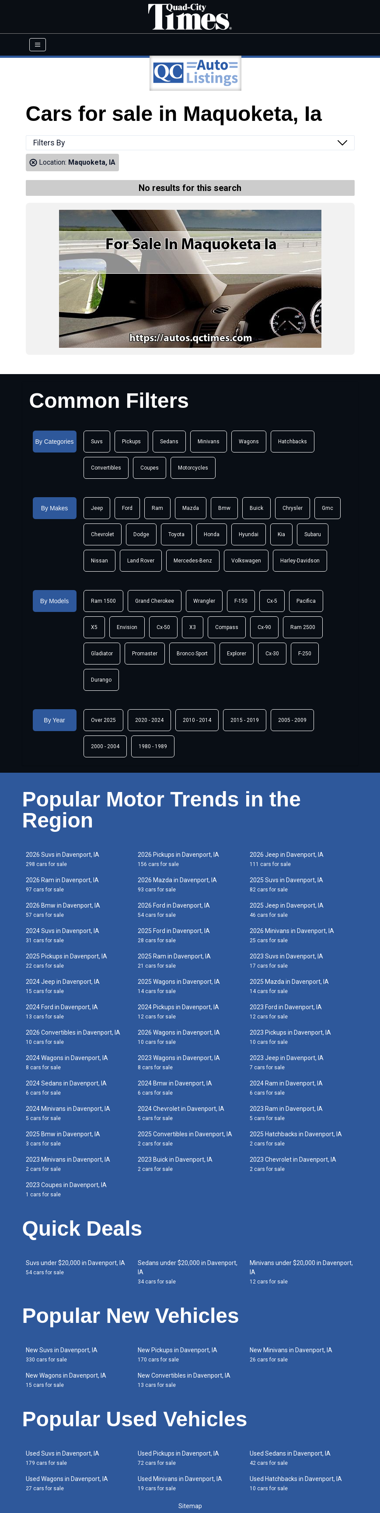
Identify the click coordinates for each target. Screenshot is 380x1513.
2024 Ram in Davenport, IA (286, 1088)
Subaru (312, 534)
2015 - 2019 (244, 720)
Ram (157, 508)
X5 (94, 627)
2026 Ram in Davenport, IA (62, 885)
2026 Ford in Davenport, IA (174, 910)
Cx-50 (163, 627)
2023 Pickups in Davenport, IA (290, 1037)
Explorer (236, 653)
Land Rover (140, 561)
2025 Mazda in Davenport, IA (289, 986)
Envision (127, 627)
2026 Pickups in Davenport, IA (178, 859)
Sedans (169, 441)
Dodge (141, 534)
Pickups (131, 441)
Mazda (190, 508)
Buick (256, 508)
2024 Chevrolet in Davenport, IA (181, 1113)
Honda (212, 534)
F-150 (241, 601)
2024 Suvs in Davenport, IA (62, 935)
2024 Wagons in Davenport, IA (67, 1062)
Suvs (97, 441)
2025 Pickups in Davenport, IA (66, 961)
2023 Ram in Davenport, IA (286, 1113)
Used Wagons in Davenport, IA (67, 1483)
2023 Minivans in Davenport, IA (68, 1164)
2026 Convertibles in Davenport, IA (73, 1037)
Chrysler (292, 508)
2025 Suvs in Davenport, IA (286, 885)
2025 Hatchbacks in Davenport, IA (296, 1139)
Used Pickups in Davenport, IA (178, 1458)
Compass (226, 627)
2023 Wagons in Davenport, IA (179, 1062)
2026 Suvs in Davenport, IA (62, 859)
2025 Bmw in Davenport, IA (63, 1139)
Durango (101, 680)
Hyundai (248, 534)
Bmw (224, 508)
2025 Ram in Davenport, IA (174, 961)
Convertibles (106, 468)
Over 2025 (103, 720)
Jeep (97, 508)
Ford (127, 508)
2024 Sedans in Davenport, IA (66, 1088)
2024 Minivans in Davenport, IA (68, 1113)
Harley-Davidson (300, 561)
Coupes (149, 468)
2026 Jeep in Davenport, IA (287, 859)
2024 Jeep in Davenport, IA (63, 986)
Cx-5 (272, 601)
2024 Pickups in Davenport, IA (178, 1012)
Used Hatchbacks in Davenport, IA (296, 1483)
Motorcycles (193, 468)
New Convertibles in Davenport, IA (184, 1380)
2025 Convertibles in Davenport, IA (185, 1139)
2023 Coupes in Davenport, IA (66, 1189)
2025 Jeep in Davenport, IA (287, 910)
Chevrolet (102, 534)
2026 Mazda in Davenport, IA (177, 885)
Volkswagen (246, 561)
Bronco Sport (192, 653)
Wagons (249, 441)
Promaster (144, 653)
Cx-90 (264, 627)
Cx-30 (272, 653)
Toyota (176, 534)
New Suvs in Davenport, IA (62, 1355)
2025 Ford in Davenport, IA (174, 935)
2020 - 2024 (149, 720)
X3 (192, 627)
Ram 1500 (103, 601)
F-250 (304, 653)
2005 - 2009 (292, 720)
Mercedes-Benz (193, 561)
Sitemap (190, 1505)
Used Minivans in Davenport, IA (180, 1483)
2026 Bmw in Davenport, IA (63, 910)
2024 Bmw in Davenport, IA (175, 1088)
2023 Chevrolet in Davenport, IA (293, 1164)
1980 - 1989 (153, 746)
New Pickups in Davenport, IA (177, 1355)
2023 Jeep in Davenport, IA (287, 1062)
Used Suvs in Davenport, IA (62, 1458)
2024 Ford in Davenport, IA (62, 1012)
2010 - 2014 (197, 720)
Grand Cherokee (154, 601)
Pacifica (306, 601)
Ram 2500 (302, 627)
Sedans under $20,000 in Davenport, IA (187, 1272)
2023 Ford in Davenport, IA (286, 1012)
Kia (281, 534)
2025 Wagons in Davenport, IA (179, 986)
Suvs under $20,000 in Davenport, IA (75, 1267)
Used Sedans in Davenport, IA (290, 1458)
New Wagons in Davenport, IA (66, 1380)
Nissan (99, 561)
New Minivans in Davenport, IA (291, 1355)
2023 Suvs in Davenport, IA (286, 961)
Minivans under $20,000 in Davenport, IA (301, 1272)
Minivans (209, 441)
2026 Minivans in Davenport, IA (292, 935)
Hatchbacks (292, 441)
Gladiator (102, 653)
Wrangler (204, 601)
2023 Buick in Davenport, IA (175, 1164)
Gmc (327, 508)
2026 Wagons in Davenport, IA (179, 1037)
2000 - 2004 (105, 746)
